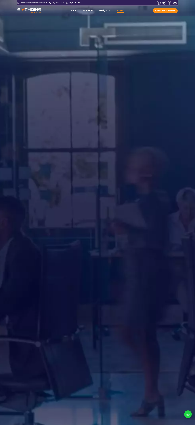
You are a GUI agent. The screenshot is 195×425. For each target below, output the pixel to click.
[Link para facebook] (158, 2)
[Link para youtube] (175, 2)
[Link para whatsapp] (188, 414)
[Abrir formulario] (165, 10)
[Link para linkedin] (164, 2)
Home (73, 10)
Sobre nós (88, 10)
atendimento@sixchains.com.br (33, 3)
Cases (120, 10)
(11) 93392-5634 (75, 3)
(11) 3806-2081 (58, 3)
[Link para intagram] (169, 2)
